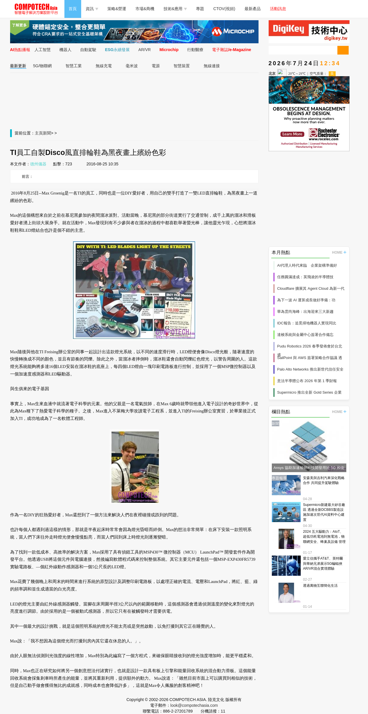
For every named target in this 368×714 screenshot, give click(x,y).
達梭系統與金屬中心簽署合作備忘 (305, 334)
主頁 (39, 133)
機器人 (66, 49)
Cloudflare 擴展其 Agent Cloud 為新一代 (311, 288)
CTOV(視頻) (224, 8)
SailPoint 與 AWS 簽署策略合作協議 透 (309, 358)
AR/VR (144, 49)
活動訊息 (278, 8)
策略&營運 (116, 8)
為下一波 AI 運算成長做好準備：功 (306, 300)
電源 (156, 65)
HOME (339, 253)
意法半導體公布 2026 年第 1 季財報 (307, 381)
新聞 (47, 133)
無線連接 (212, 65)
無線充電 (104, 65)
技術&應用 (175, 8)
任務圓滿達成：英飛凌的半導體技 (305, 277)
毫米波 (132, 65)
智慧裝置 (182, 65)
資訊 (92, 8)
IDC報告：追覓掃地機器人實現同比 (306, 323)
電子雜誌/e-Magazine (231, 49)
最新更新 (18, 65)
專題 (200, 8)
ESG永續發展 (117, 49)
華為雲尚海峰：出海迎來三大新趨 (305, 311)
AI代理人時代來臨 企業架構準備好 (307, 265)
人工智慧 (43, 49)
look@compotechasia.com (194, 705)
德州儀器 (38, 164)
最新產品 (253, 8)
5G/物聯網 (42, 65)
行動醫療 (195, 49)
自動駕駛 (88, 49)
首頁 (73, 8)
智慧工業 (74, 65)
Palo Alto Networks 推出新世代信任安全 (310, 369)
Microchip (169, 49)
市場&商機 (144, 8)
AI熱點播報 (20, 49)
